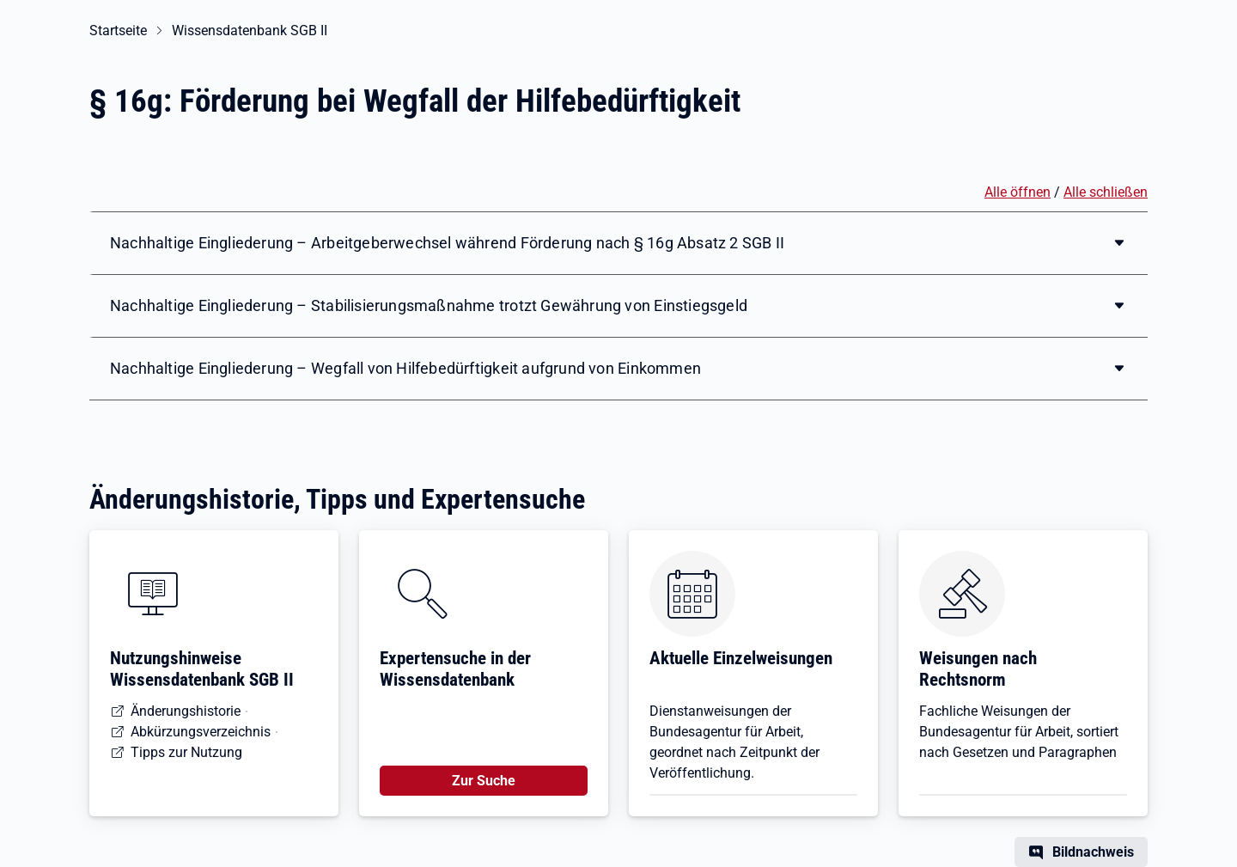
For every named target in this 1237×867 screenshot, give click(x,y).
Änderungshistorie (186, 711)
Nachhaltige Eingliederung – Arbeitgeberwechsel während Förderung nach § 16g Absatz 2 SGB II (447, 243)
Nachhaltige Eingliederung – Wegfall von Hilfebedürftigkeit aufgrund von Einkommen (405, 368)
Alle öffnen (1017, 192)
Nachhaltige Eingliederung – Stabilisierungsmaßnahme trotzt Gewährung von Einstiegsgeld (428, 305)
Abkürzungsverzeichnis (201, 732)
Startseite (118, 30)
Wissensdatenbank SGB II (249, 30)
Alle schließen (1105, 192)
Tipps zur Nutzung (186, 752)
